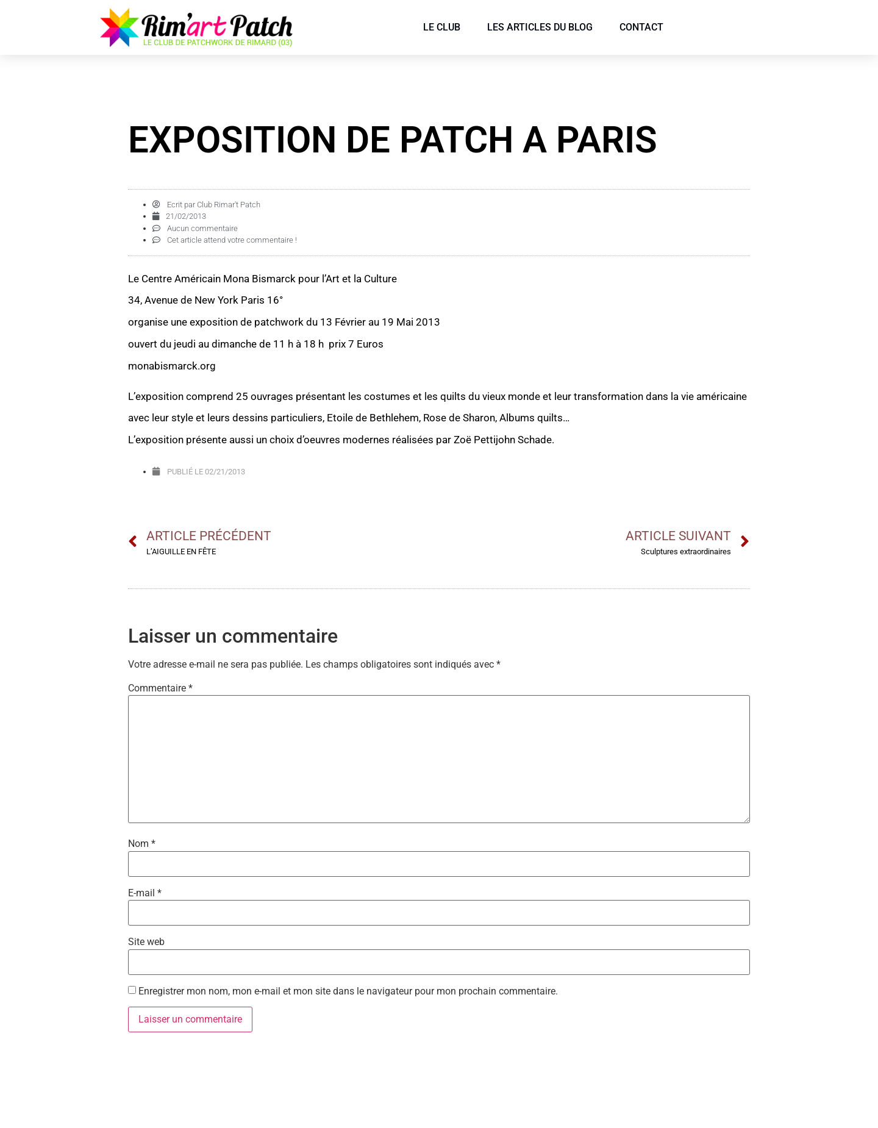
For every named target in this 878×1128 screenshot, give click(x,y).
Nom (141, 844)
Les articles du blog (540, 27)
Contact (641, 27)
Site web (146, 942)
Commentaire (160, 688)
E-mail (145, 893)
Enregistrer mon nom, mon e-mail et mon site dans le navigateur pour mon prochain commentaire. (348, 991)
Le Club (441, 27)
